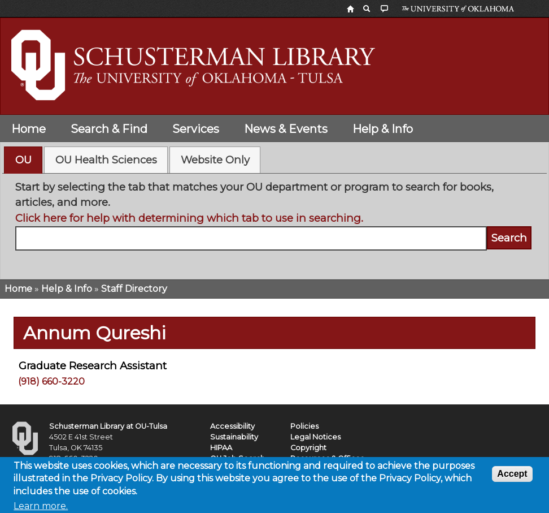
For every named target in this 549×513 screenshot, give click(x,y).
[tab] (23, 160)
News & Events (286, 129)
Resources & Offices (327, 458)
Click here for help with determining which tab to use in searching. (189, 218)
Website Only (215, 159)
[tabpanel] (274, 222)
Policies (304, 426)
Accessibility (232, 426)
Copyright (308, 447)
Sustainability (234, 437)
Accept (512, 477)
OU (23, 159)
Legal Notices (315, 437)
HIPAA (221, 447)
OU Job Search (237, 458)
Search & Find (109, 129)
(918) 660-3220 (51, 381)
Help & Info (382, 129)
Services (195, 129)
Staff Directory (134, 288)
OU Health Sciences (106, 159)
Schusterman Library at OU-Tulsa (108, 426)
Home (28, 129)
